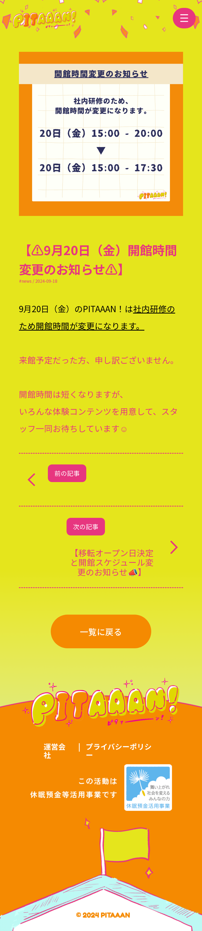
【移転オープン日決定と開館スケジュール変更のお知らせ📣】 (112, 562)
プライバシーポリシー (119, 750)
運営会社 (55, 750)
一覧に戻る (101, 631)
